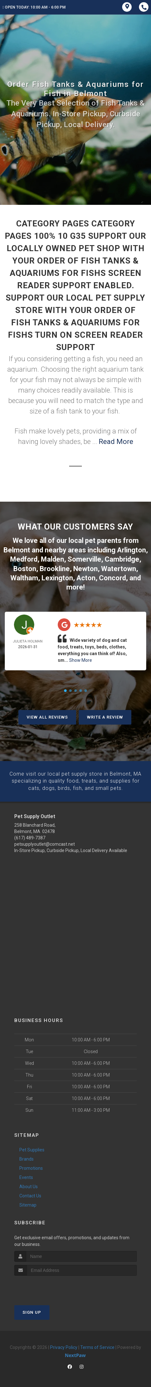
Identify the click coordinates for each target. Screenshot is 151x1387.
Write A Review (105, 715)
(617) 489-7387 (29, 836)
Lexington (57, 577)
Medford (23, 559)
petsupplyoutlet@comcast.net (44, 842)
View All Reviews (47, 715)
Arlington (131, 550)
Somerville (84, 559)
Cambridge (122, 559)
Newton (85, 568)
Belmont (16, 550)
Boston (24, 568)
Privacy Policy (63, 1345)
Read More (116, 442)
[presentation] (48, 1285)
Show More (80, 658)
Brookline (55, 568)
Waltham (24, 577)
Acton (85, 577)
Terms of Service (97, 1345)
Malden (52, 559)
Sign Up (32, 1310)
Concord (112, 577)
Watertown (118, 568)
